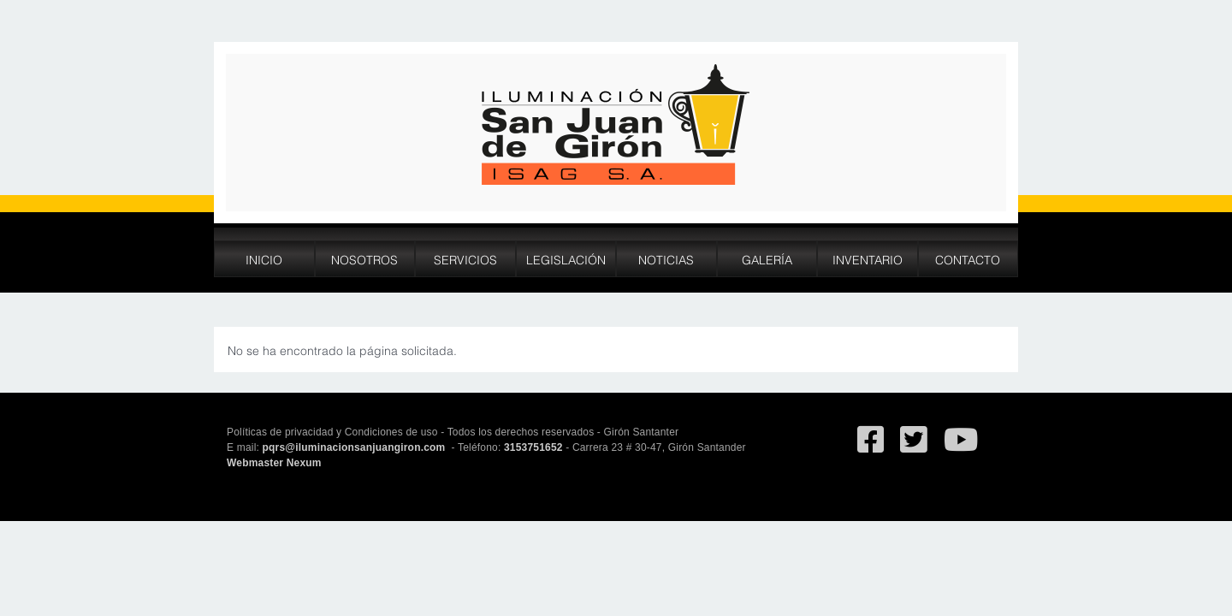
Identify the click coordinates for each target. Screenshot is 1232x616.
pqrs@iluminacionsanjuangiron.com (355, 447)
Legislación (566, 259)
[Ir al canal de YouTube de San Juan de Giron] (961, 447)
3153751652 (533, 447)
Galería (767, 259)
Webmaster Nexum (274, 463)
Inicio (264, 259)
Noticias (666, 259)
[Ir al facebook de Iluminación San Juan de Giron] (870, 447)
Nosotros (364, 259)
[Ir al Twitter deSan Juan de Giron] (913, 447)
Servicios (465, 259)
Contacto (967, 259)
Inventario (867, 259)
